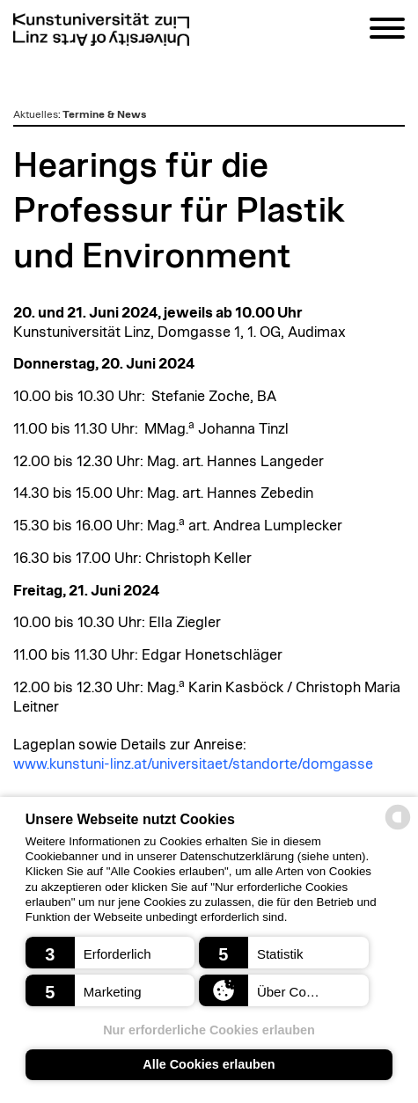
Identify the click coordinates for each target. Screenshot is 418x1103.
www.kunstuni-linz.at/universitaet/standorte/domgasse (193, 764)
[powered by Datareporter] (398, 828)
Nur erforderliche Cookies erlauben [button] (209, 1030)
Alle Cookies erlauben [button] (209, 1064)
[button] (110, 952)
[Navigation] (387, 31)
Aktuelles (35, 114)
